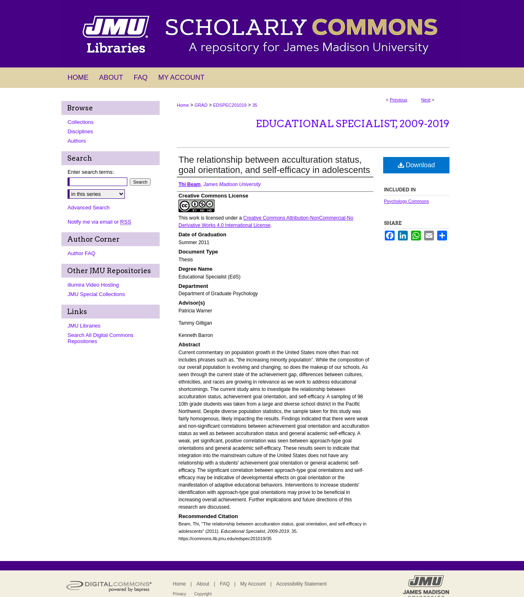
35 (254, 105)
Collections (81, 122)
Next (426, 99)
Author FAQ (81, 253)
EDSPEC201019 (230, 105)
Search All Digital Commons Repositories (100, 338)
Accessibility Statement (301, 584)
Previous (398, 99)
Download (416, 165)
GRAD (201, 105)
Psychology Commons (406, 201)
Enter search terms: (91, 172)
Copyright (203, 594)
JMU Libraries (84, 326)
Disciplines (80, 131)
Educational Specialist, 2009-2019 (352, 124)
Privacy (179, 594)
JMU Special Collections (96, 294)
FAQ (225, 584)
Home (183, 105)
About (202, 584)
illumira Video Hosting (93, 285)
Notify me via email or (99, 222)
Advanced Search (89, 207)
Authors (77, 141)
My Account (253, 584)
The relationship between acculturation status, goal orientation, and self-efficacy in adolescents (274, 165)
